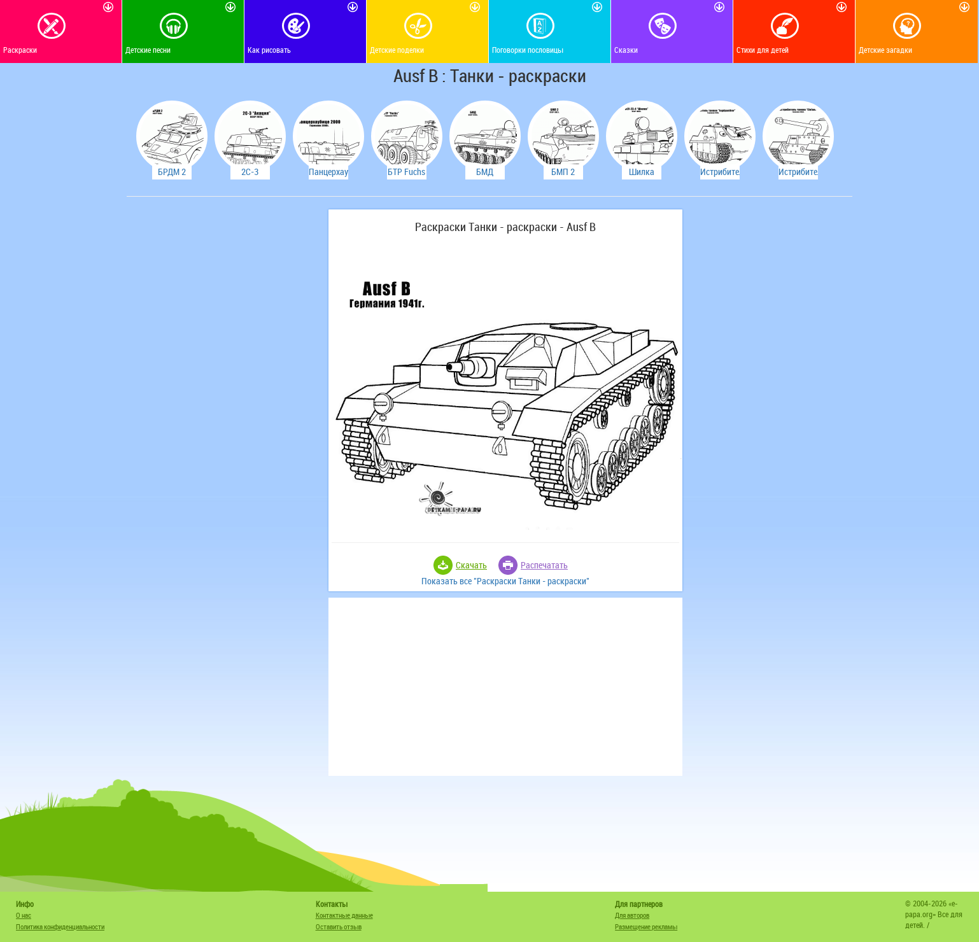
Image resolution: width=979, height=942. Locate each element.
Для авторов (632, 915)
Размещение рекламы (646, 926)
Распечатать (544, 565)
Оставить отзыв (339, 926)
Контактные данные (344, 915)
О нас (23, 915)
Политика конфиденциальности (60, 926)
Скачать (471, 565)
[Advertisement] (225, 400)
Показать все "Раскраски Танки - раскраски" (505, 581)
